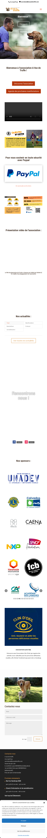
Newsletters (10, 326)
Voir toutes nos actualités (23, 340)
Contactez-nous (23, 45)
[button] (44, 803)
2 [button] (15, 598)
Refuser (23, 826)
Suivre (19, 442)
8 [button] (26, 598)
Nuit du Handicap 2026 (13, 781)
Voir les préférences (23, 831)
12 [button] (32, 598)
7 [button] (24, 598)
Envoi (38, 739)
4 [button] (19, 598)
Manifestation (29, 323)
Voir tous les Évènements (12, 796)
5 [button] (21, 598)
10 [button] (29, 598)
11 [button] (31, 598)
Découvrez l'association (23, 83)
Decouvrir (23, 24)
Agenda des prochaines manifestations (23, 91)
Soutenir (23, 32)
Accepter (23, 820)
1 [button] (14, 598)
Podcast (27, 326)
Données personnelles (23, 835)
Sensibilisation (11, 329)
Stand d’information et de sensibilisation (19, 788)
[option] (15, 589)
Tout (8, 323)
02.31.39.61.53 (8, 759)
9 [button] (27, 598)
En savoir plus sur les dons (23, 186)
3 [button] (17, 598)
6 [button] (22, 598)
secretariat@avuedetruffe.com (13, 761)
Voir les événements (23, 405)
